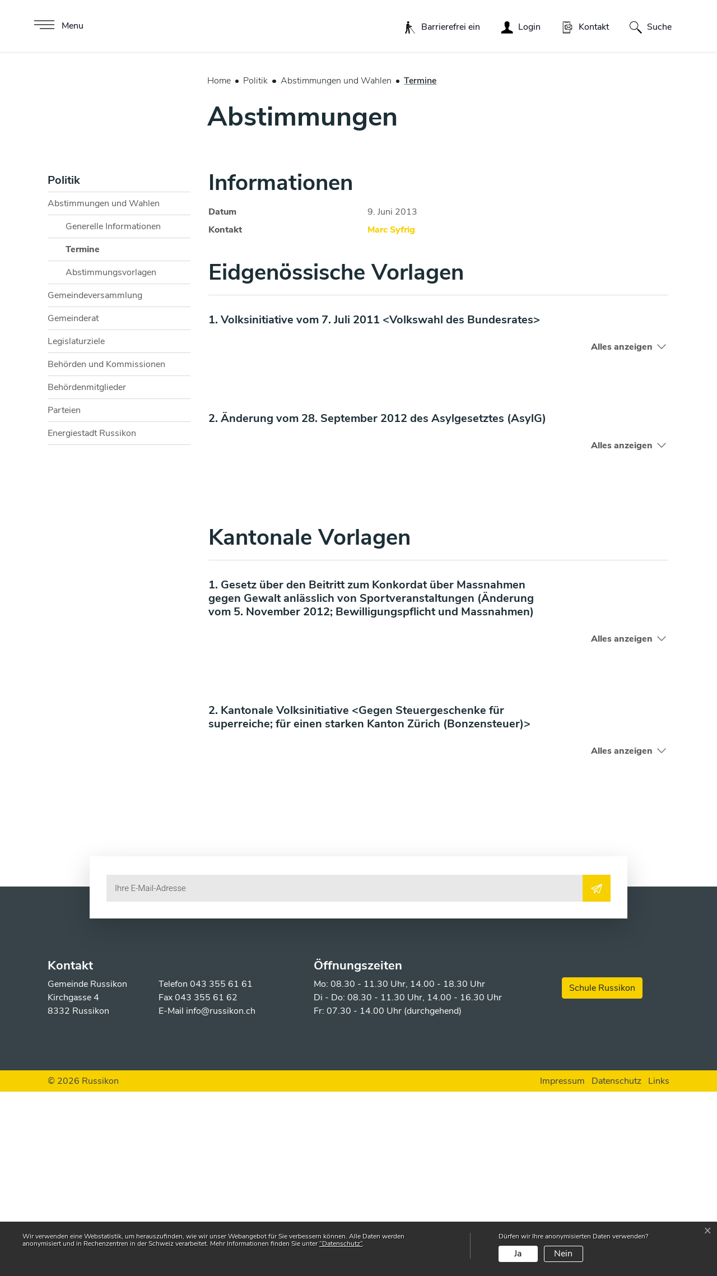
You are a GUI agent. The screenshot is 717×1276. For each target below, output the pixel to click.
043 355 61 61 (221, 1168)
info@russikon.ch (220, 1195)
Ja (518, 1253)
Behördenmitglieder (87, 571)
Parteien (64, 594)
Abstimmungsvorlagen (111, 457)
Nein (563, 1253)
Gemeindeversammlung (95, 480)
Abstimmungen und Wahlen (104, 388)
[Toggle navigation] (57, 25)
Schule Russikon (602, 1172)
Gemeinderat (73, 503)
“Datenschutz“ (340, 1243)
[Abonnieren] (597, 1072)
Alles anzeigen (622, 531)
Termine (93, 436)
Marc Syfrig (391, 414)
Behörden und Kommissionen (106, 548)
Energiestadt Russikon (92, 617)
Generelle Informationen (113, 411)
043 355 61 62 (206, 1182)
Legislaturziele (76, 525)
